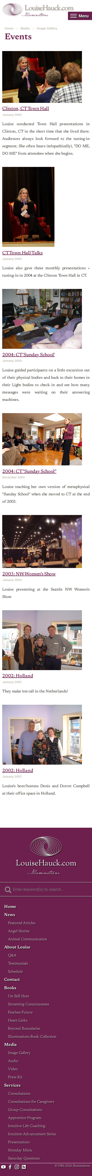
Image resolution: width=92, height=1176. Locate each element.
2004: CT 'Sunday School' (28, 355)
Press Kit (15, 1077)
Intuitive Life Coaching (26, 1126)
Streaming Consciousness (28, 1004)
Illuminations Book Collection (32, 1037)
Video (13, 1069)
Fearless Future (20, 1012)
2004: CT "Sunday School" (29, 471)
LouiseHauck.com (49, 8)
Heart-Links (17, 1021)
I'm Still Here (18, 996)
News (9, 915)
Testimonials (18, 964)
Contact (12, 980)
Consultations (19, 1094)
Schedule (15, 972)
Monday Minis (20, 1150)
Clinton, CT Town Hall (25, 109)
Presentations (19, 1142)
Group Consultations (25, 1110)
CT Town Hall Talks (22, 253)
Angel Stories (18, 931)
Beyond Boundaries (24, 1029)
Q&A (12, 956)
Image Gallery (47, 28)
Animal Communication (27, 939)
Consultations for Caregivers (31, 1102)
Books (10, 988)
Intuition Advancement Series (32, 1134)
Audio (13, 1061)
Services (12, 1086)
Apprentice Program (24, 1118)
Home (9, 28)
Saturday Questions (24, 1159)
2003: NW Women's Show (28, 574)
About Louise (17, 948)
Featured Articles (21, 923)
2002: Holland (17, 676)
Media (24, 28)
